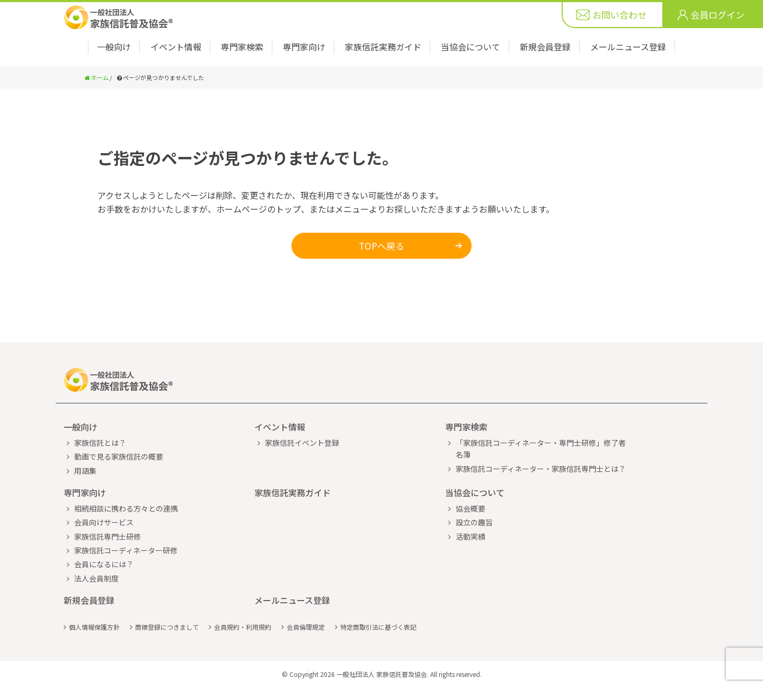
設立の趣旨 (474, 522)
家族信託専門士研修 (107, 536)
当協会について (470, 46)
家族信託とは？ (100, 442)
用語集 (85, 470)
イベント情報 (175, 46)
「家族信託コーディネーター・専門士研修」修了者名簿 (541, 448)
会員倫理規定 (306, 626)
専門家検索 (242, 46)
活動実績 (470, 536)
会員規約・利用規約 (242, 626)
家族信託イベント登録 (302, 442)
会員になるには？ (104, 564)
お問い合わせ (619, 14)
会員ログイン (717, 14)
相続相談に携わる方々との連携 (126, 508)
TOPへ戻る (381, 245)
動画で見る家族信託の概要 (118, 456)
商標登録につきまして (167, 626)
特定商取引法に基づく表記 (378, 626)
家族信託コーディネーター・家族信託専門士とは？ (541, 468)
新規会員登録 (545, 46)
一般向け (114, 46)
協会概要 (470, 508)
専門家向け (304, 46)
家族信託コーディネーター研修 (126, 550)
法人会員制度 (96, 578)
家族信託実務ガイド (383, 46)
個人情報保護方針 (94, 626)
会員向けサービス (104, 522)
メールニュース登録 (628, 46)
